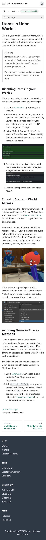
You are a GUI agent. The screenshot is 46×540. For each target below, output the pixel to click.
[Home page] (4, 11)
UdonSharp (7, 468)
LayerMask (16, 373)
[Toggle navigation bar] (4, 4)
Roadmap (6, 519)
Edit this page (10, 409)
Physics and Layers (25, 397)
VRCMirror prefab (33, 215)
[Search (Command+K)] (42, 3)
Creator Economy (10, 453)
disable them (14, 63)
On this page (9, 17)
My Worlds (18, 107)
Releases (6, 516)
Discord (6, 497)
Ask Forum (8, 490)
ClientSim (6, 475)
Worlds (5, 446)
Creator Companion (11, 471)
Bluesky (6, 494)
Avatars (5, 449)
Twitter (6, 501)
